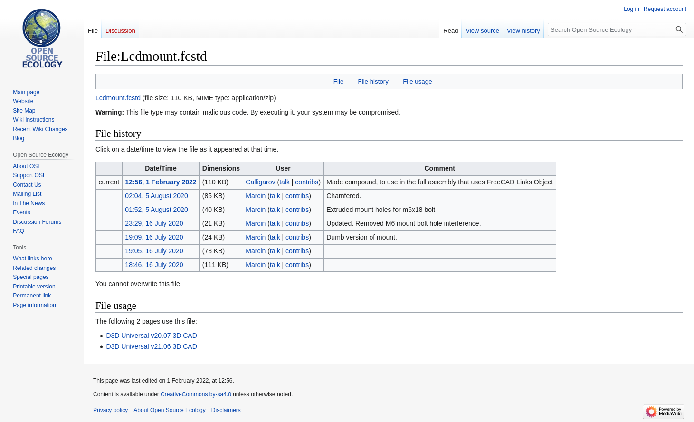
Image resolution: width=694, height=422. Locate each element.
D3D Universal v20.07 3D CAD (151, 335)
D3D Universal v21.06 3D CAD (151, 346)
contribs (306, 182)
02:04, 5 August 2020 (156, 196)
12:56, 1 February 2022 (160, 182)
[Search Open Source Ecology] (617, 29)
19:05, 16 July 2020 (154, 251)
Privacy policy (110, 410)
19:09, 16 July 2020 (154, 237)
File (338, 81)
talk (284, 182)
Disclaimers (226, 410)
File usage (417, 81)
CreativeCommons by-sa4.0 (196, 394)
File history (373, 81)
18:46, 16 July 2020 (154, 265)
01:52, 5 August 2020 (156, 209)
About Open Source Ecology (169, 410)
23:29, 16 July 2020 (154, 223)
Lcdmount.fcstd (118, 98)
